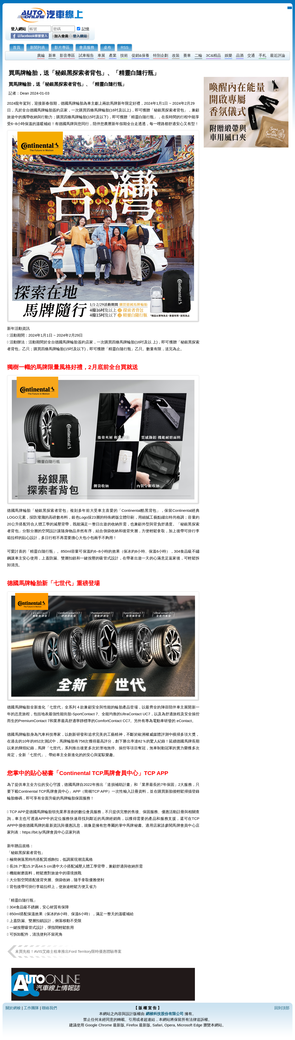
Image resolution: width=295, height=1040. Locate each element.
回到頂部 (281, 1008)
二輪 (198, 55)
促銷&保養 (140, 55)
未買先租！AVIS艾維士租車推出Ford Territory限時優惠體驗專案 (70, 951)
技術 (124, 55)
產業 (112, 55)
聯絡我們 (49, 1008)
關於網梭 (13, 1008)
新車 (52, 55)
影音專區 (67, 55)
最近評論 (277, 55)
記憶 (85, 29)
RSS (125, 47)
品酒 (240, 55)
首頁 (16, 47)
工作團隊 (31, 1008)
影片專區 (62, 47)
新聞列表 (37, 47)
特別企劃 (160, 55)
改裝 (176, 55)
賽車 (187, 55)
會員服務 (86, 47)
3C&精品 (213, 55)
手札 (262, 55)
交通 (251, 55)
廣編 (41, 55)
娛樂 (228, 55)
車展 (101, 55)
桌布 (107, 47)
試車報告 (86, 55)
